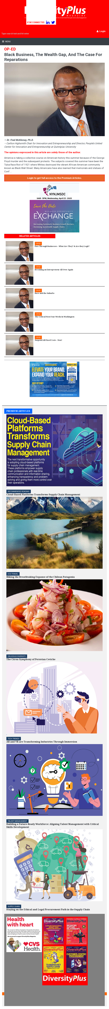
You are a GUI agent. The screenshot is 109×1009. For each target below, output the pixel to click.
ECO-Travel (13, 574)
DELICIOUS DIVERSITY (17, 656)
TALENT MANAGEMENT (17, 821)
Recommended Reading (18, 491)
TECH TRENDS (13, 739)
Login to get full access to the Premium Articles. (54, 178)
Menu (8, 41)
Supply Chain (14, 906)
